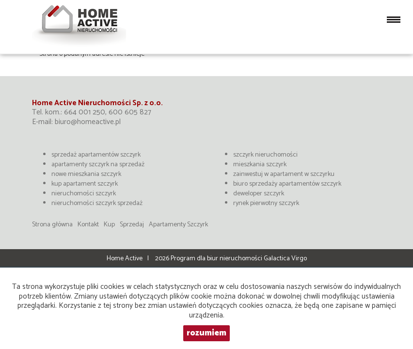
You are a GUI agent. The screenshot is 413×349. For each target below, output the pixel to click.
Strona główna (52, 224)
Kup (109, 224)
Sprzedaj (132, 224)
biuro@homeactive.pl (88, 122)
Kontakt (88, 224)
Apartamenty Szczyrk (178, 224)
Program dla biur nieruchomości (217, 258)
